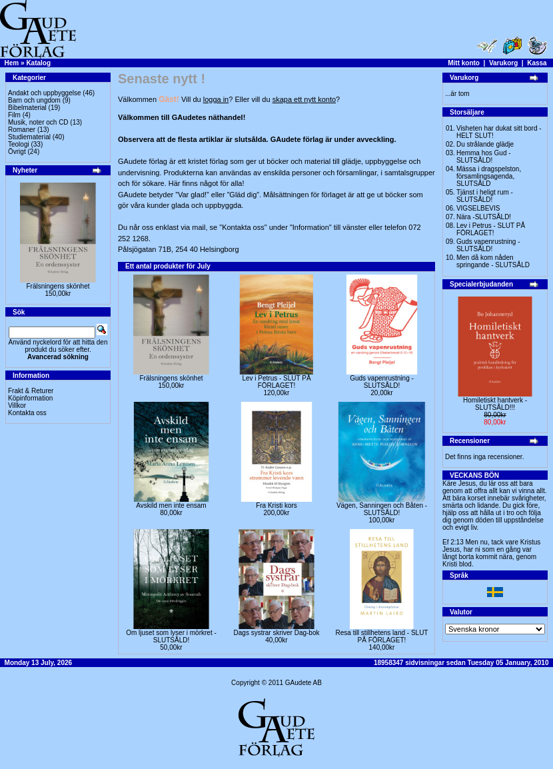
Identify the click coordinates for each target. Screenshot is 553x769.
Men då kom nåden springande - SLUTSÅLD (493, 261)
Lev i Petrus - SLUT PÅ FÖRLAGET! (276, 382)
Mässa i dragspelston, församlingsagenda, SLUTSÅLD (488, 176)
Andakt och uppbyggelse (44, 93)
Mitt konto (464, 63)
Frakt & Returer (30, 390)
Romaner (21, 129)
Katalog (38, 63)
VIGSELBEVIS (478, 208)
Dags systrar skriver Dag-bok (277, 632)
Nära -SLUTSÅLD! (483, 217)
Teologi (18, 144)
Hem (12, 63)
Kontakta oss (27, 412)
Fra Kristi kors (276, 505)
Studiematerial (29, 137)
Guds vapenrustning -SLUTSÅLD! (382, 382)
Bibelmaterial (27, 107)
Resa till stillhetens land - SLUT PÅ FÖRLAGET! (382, 636)
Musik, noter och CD (38, 122)
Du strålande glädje (485, 144)
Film (14, 115)
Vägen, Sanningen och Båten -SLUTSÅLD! (381, 509)
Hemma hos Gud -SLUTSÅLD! (483, 156)
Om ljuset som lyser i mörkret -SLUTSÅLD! (171, 636)
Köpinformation (30, 398)
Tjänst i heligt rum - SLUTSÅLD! (484, 196)
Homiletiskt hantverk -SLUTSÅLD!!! (495, 403)
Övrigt (17, 151)
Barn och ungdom (34, 100)
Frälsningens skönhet (57, 286)
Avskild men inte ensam (171, 505)
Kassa (536, 63)
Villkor (17, 405)
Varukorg (503, 63)
